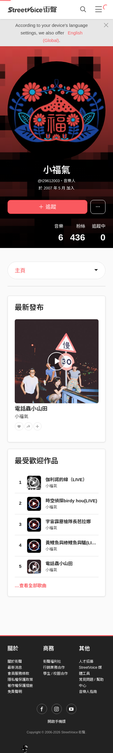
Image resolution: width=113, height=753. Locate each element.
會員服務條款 (18, 673)
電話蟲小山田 (31, 409)
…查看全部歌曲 (30, 585)
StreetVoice (32, 9)
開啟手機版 (57, 721)
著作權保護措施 (20, 686)
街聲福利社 (52, 661)
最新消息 (15, 667)
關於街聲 (15, 661)
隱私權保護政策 (20, 679)
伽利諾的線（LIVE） (66, 479)
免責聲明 (15, 692)
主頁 (20, 271)
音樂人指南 (88, 692)
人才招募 (86, 661)
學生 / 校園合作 (55, 673)
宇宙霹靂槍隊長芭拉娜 (68, 521)
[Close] (106, 25)
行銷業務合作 (54, 667)
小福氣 (21, 416)
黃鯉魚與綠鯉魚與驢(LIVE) (72, 542)
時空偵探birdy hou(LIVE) (71, 500)
